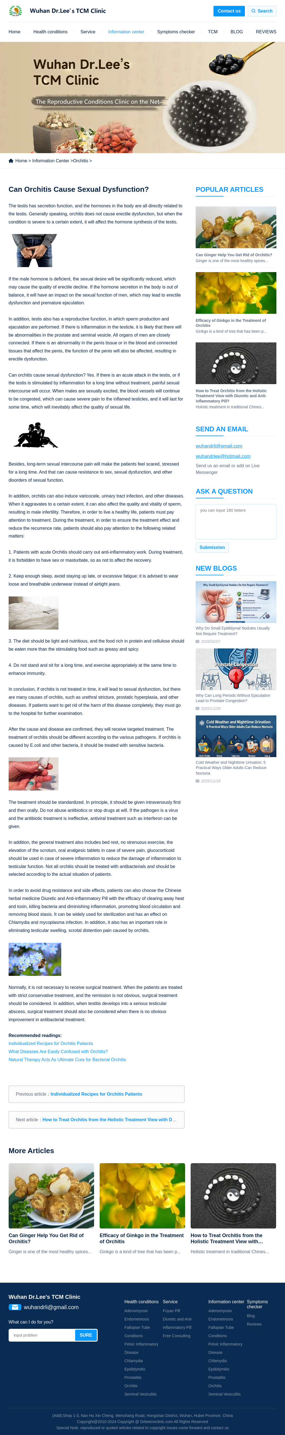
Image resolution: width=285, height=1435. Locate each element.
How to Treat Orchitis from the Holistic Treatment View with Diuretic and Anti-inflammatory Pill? (143, 1119)
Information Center (50, 160)
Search (265, 11)
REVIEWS (266, 31)
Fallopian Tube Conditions (137, 1331)
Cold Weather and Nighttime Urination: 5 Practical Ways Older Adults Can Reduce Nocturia (231, 767)
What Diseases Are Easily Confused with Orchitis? (58, 1051)
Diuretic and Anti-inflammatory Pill (178, 1323)
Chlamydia (133, 1361)
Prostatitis (132, 1377)
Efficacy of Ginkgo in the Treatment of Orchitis (142, 1238)
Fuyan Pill (171, 1311)
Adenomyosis (136, 1311)
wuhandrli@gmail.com (219, 446)
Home (15, 31)
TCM (213, 31)
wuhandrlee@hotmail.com (223, 456)
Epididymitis (134, 1369)
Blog (251, 1316)
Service (87, 31)
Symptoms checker (176, 31)
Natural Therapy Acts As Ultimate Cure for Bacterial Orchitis (67, 1059)
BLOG (236, 31)
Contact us (229, 11)
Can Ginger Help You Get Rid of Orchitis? (46, 1238)
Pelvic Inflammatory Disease (141, 1348)
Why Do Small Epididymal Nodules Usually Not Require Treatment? (233, 631)
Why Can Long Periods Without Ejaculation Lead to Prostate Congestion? (233, 698)
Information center (126, 31)
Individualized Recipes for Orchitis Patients (51, 1043)
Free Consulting (176, 1336)
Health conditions (50, 31)
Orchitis (80, 160)
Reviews (254, 1324)
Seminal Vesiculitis (140, 1394)
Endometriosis (136, 1319)
